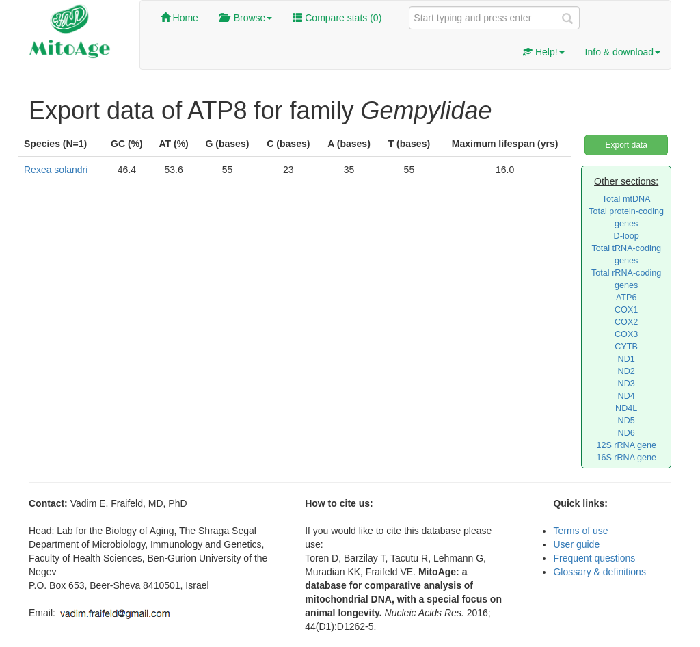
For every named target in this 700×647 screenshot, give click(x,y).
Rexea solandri (56, 169)
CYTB (626, 347)
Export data (626, 145)
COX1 (626, 310)
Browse (245, 17)
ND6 (626, 433)
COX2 (626, 322)
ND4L (626, 408)
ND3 (626, 383)
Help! (544, 52)
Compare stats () (337, 17)
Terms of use (580, 530)
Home (179, 17)
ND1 (626, 359)
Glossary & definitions (599, 571)
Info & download (622, 52)
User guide (576, 544)
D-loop (626, 236)
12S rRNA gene (626, 445)
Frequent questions (594, 558)
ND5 (626, 420)
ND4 (626, 396)
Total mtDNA (626, 199)
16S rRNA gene (626, 457)
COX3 (626, 334)
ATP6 (626, 297)
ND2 (626, 371)
